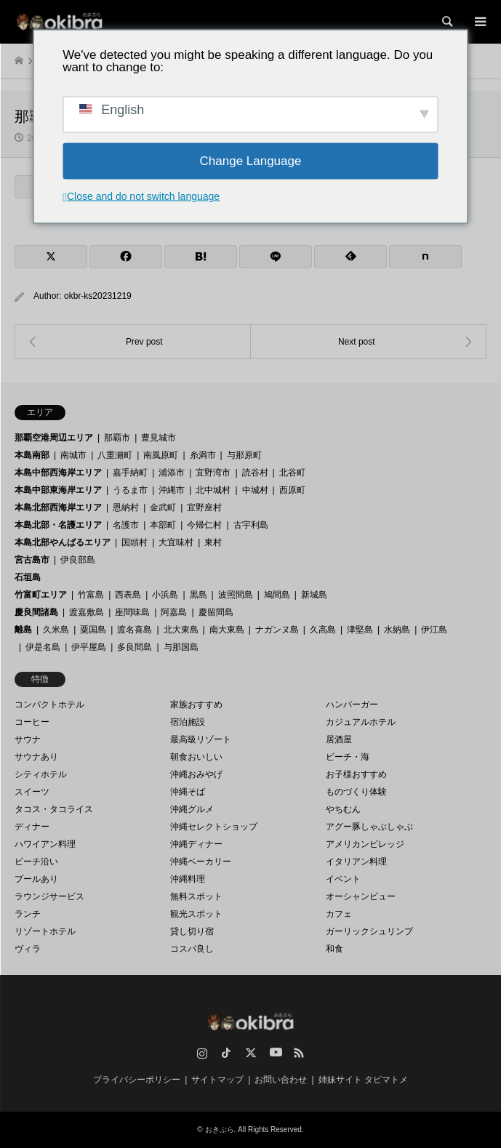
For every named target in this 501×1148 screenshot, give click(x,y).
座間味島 (132, 612)
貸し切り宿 (192, 931)
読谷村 (255, 472)
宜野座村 (204, 507)
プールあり (36, 879)
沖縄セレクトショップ (213, 827)
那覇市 (117, 438)
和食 (334, 949)
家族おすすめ (196, 704)
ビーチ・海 (347, 757)
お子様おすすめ (356, 774)
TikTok (226, 1053)
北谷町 (292, 472)
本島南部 (32, 455)
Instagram (202, 1053)
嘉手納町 (130, 472)
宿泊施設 (187, 722)
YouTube (275, 1053)
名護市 (126, 525)
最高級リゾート (200, 739)
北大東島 (181, 630)
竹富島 (91, 595)
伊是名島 (42, 647)
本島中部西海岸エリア (58, 472)
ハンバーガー (352, 704)
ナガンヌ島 (277, 630)
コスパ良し (192, 949)
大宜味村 (176, 542)
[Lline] (275, 256)
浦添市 (172, 472)
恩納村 (126, 507)
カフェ (339, 914)
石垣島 (28, 577)
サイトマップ (217, 1080)
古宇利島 (250, 525)
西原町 (292, 490)
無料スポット (196, 896)
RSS (299, 1053)
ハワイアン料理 (45, 844)
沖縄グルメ (192, 809)
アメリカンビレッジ (365, 844)
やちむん (343, 809)
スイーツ (32, 792)
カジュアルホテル (361, 722)
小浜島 (165, 595)
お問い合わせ (280, 1080)
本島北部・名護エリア (58, 525)
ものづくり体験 (356, 792)
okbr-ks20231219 (98, 296)
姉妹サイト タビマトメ (363, 1080)
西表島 (128, 595)
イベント (343, 879)
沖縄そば (187, 792)
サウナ (28, 739)
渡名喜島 (134, 630)
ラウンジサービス (49, 896)
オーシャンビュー (361, 896)
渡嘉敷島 (86, 612)
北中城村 (213, 490)
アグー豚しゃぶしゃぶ (369, 827)
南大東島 (226, 630)
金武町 (163, 507)
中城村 (255, 490)
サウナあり (36, 757)
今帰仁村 (204, 525)
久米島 (56, 630)
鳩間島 (277, 595)
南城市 (73, 455)
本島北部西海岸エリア (58, 507)
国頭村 (134, 542)
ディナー (32, 827)
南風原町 (160, 455)
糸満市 (203, 455)
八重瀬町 (114, 455)
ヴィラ (28, 949)
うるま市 (130, 490)
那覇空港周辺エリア (54, 438)
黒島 (198, 595)
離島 (23, 630)
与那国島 (181, 647)
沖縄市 (172, 490)
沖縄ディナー (196, 844)
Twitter (251, 1053)
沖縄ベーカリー (200, 861)
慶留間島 (216, 612)
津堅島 (360, 630)
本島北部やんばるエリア (63, 542)
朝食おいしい (196, 757)
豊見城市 (158, 438)
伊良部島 (77, 560)
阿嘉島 (174, 612)
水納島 (397, 630)
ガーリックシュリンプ (369, 931)
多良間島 (134, 647)
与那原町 (244, 455)
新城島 (314, 595)
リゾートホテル (45, 931)
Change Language (251, 161)
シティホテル (41, 774)
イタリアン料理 (356, 861)
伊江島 (434, 630)
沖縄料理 (187, 879)
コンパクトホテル (49, 704)
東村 (213, 542)
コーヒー (32, 722)
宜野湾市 (213, 472)
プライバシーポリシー (136, 1080)
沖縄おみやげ (196, 774)
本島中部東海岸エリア (58, 490)
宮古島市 (32, 560)
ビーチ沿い (36, 861)
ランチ (28, 914)
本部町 (163, 525)
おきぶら (219, 1129)
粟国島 (93, 630)
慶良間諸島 (36, 612)
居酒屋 (339, 739)
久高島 (323, 630)
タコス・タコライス (54, 809)
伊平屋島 (88, 647)
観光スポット (196, 914)
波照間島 (235, 595)
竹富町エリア (41, 595)
